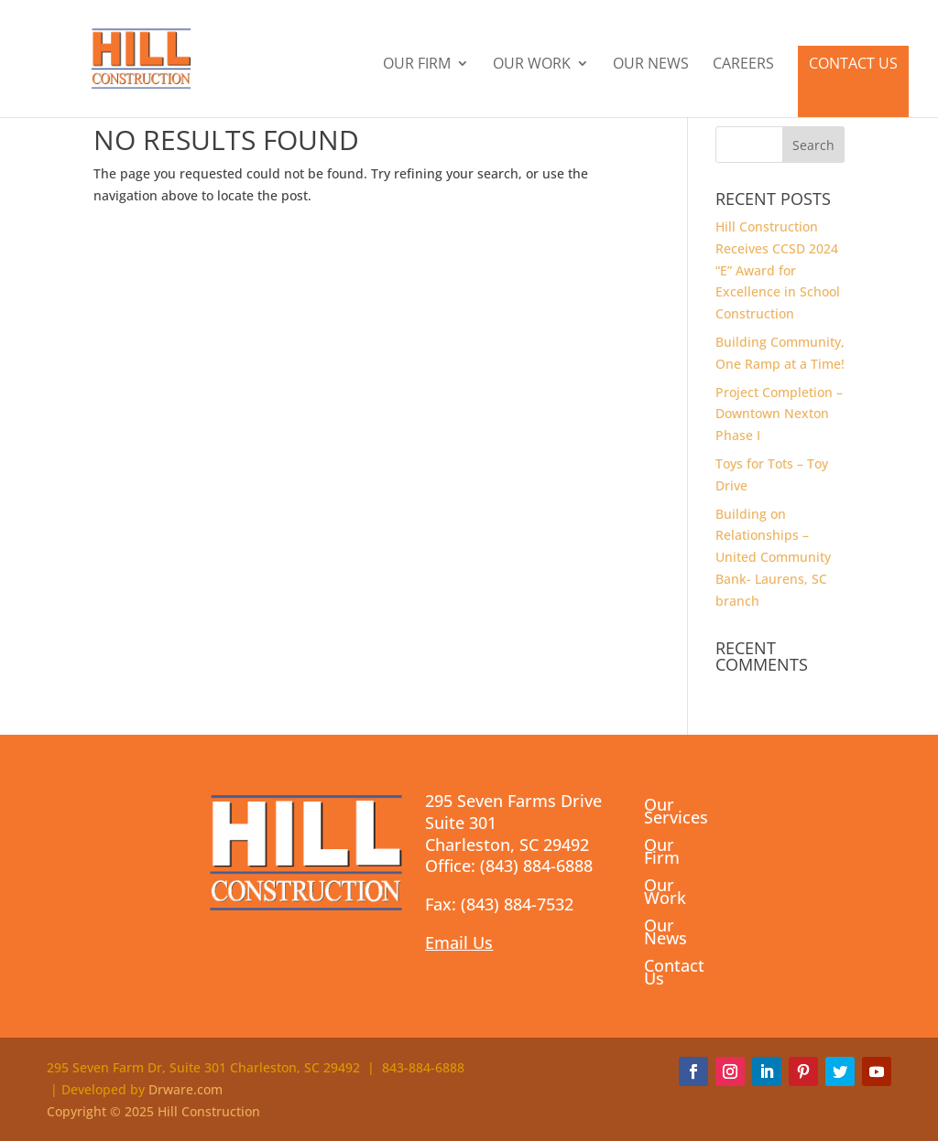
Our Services (676, 813)
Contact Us (853, 63)
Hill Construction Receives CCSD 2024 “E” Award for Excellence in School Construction (777, 270)
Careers (743, 65)
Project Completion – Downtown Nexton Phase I (779, 414)
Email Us (459, 942)
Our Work (532, 65)
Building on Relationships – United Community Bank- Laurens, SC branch (773, 557)
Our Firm (417, 65)
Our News (651, 65)
